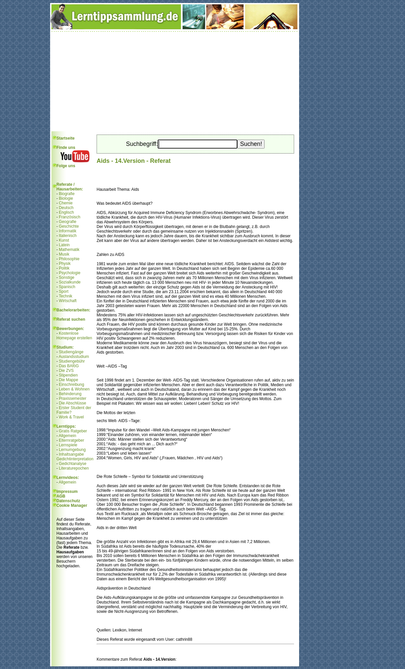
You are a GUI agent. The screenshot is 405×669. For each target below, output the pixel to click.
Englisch (66, 212)
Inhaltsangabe (71, 454)
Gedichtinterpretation (74, 459)
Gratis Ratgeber (73, 431)
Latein (64, 245)
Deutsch (66, 207)
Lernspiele (68, 445)
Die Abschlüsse (72, 403)
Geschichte (69, 226)
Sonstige (66, 277)
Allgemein (67, 435)
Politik (64, 268)
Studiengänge (71, 352)
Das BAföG (69, 366)
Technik (65, 296)
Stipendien (68, 375)
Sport (63, 291)
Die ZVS (66, 370)
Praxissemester (72, 398)
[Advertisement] (174, 81)
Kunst (64, 240)
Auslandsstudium (74, 356)
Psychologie (69, 273)
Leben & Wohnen (74, 389)
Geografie (67, 221)
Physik (64, 263)
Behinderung (70, 393)
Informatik (67, 231)
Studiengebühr (72, 361)
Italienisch (67, 235)
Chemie (65, 203)
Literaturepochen (74, 468)
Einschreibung (71, 384)
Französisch (69, 217)
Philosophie (69, 259)
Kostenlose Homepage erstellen (74, 335)
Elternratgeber (71, 440)
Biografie (66, 193)
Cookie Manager (71, 505)
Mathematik (69, 249)
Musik (64, 254)
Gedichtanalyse (72, 463)
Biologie (66, 198)
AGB (60, 496)
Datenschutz (68, 501)
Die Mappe (68, 380)
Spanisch (67, 286)
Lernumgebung (72, 449)
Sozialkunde (69, 282)
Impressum (67, 491)
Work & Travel (71, 417)
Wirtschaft (67, 300)
